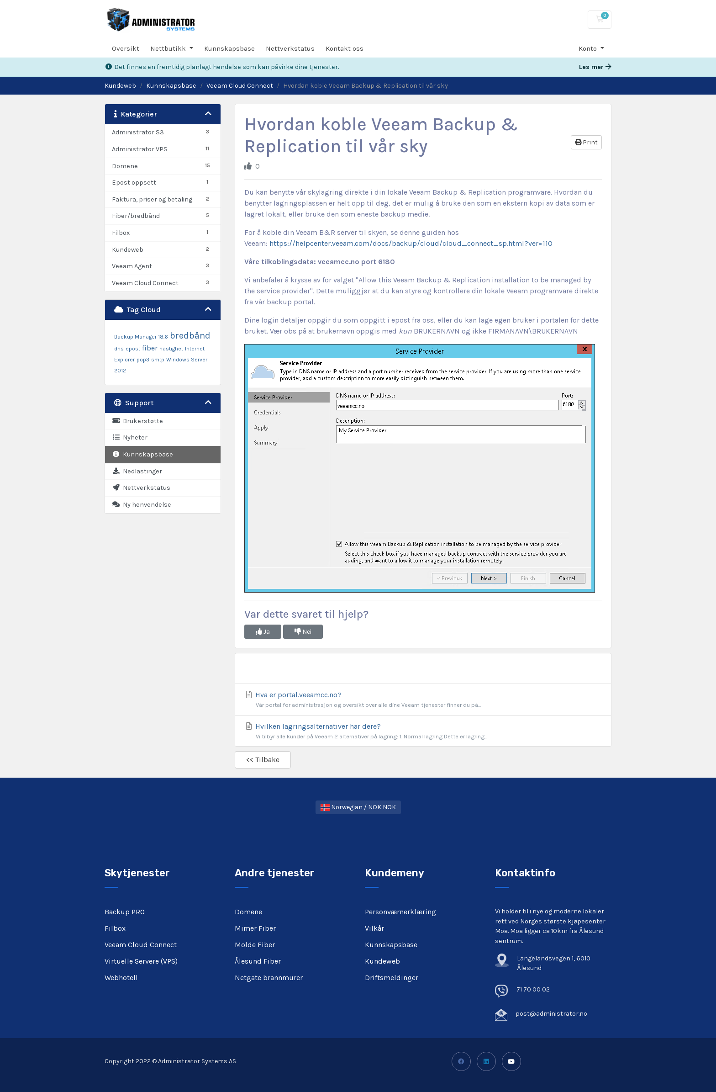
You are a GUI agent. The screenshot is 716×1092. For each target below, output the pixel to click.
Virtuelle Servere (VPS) (141, 961)
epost (133, 348)
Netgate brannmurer (269, 977)
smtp (157, 359)
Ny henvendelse (141, 505)
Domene (248, 911)
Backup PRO (125, 911)
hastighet (171, 348)
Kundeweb (120, 86)
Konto (589, 48)
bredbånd (190, 335)
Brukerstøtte (137, 421)
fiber (150, 348)
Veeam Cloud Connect (239, 86)
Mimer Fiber (255, 928)
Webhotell (121, 977)
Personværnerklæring (400, 911)
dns (119, 348)
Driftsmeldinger (391, 977)
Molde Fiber (255, 944)
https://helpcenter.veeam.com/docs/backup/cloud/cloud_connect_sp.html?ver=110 (411, 243)
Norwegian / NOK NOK (358, 807)
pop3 (143, 359)
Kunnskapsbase (229, 48)
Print (586, 142)
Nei (303, 632)
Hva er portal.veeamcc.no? (423, 699)
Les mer (595, 67)
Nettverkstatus (290, 48)
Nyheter (129, 437)
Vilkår (374, 928)
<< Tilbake (262, 759)
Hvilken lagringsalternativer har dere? (423, 731)
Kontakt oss (344, 48)
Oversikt (125, 48)
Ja (263, 632)
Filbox (115, 928)
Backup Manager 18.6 (141, 337)
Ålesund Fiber (258, 961)
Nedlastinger (137, 471)
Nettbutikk (169, 48)
